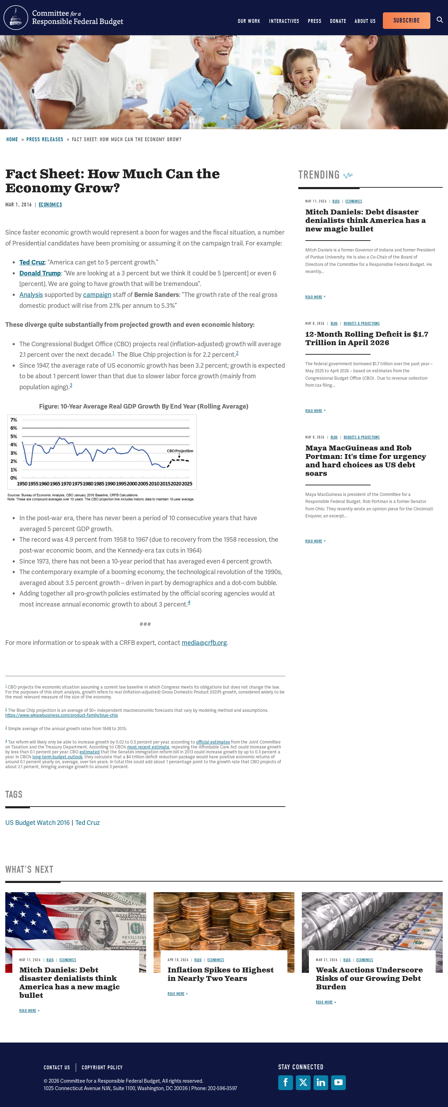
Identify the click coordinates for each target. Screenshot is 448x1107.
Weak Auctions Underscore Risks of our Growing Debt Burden (369, 979)
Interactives (284, 21)
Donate (338, 21)
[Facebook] (285, 1082)
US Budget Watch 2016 (37, 823)
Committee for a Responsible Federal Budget (63, 17)
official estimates (213, 742)
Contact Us (57, 1067)
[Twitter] (303, 1082)
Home (12, 139)
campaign (97, 295)
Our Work (249, 21)
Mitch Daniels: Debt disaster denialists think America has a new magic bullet (365, 221)
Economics (50, 204)
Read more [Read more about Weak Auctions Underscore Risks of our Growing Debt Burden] (324, 1002)
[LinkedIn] (320, 1082)
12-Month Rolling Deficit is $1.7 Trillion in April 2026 (366, 339)
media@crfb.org (204, 643)
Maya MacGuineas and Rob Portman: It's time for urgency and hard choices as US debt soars (365, 461)
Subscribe (406, 20)
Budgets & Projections (362, 323)
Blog (336, 201)
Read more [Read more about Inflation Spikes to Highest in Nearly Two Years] (176, 993)
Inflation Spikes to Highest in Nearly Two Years (221, 975)
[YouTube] (338, 1082)
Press (315, 21)
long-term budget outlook (57, 757)
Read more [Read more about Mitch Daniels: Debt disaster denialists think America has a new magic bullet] (313, 297)
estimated (90, 752)
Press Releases (44, 139)
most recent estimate (148, 747)
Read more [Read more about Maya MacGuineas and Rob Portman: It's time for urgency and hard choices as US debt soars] (313, 541)
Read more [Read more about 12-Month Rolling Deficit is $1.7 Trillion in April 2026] (313, 411)
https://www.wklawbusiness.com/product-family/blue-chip (61, 715)
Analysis (31, 295)
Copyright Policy (102, 1067)
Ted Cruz (87, 823)
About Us (365, 21)
